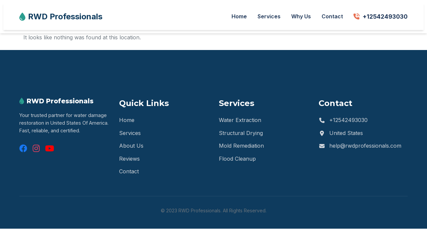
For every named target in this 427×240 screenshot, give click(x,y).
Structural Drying (241, 133)
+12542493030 (381, 16)
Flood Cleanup (237, 158)
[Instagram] (36, 148)
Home (239, 16)
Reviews (129, 158)
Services (269, 16)
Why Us (301, 16)
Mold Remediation (241, 145)
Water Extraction (240, 120)
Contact (332, 16)
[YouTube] (49, 148)
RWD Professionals (60, 16)
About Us (131, 145)
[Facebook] (23, 148)
